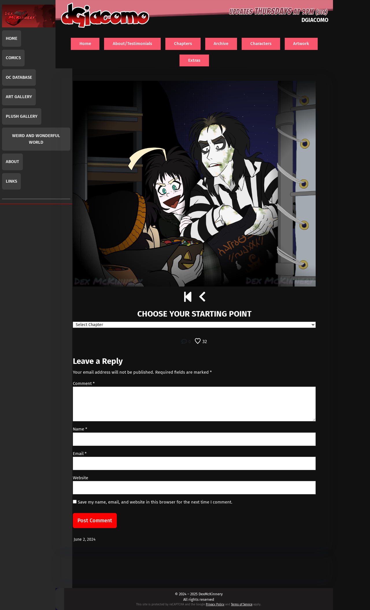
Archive (221, 43)
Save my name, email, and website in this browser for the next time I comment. (155, 502)
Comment (84, 383)
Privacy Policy (215, 604)
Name (80, 429)
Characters (260, 43)
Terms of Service (241, 604)
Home (85, 43)
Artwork (301, 43)
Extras (194, 60)
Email (80, 453)
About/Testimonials (132, 43)
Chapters (183, 43)
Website (80, 477)
